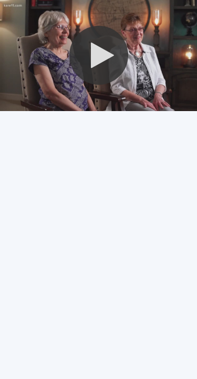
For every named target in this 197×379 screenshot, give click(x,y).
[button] (98, 55)
